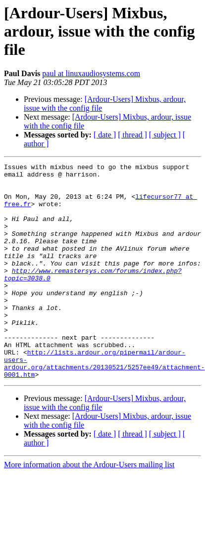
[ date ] (105, 135)
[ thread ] (132, 135)
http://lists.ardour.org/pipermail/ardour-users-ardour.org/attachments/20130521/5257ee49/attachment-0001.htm (104, 404)
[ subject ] (165, 135)
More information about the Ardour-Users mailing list (89, 507)
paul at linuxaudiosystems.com (91, 73)
